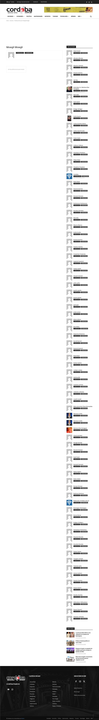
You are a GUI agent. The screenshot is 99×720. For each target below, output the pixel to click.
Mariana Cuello (77, 413)
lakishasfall (76, 377)
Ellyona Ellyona (77, 225)
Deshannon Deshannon (80, 203)
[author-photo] (12, 55)
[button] (91, 16)
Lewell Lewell (77, 399)
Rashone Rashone (78, 493)
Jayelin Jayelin (77, 290)
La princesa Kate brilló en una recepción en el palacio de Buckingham (83, 634)
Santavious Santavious (80, 529)
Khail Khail (76, 355)
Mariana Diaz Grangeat (80, 428)
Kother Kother (77, 363)
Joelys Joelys (77, 312)
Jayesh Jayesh (77, 297)
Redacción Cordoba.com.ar (81, 500)
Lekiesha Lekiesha (78, 392)
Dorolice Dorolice (78, 210)
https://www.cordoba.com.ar (78, 177)
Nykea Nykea (77, 471)
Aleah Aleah (76, 51)
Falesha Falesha (78, 247)
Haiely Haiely (77, 268)
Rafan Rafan (77, 479)
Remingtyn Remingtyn (79, 508)
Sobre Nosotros (78, 688)
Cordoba (75, 174)
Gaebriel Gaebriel (78, 261)
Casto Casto (76, 138)
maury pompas (77, 435)
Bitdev (22, 718)
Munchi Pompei (78, 450)
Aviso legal (77, 691)
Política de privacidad (79, 695)
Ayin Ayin (76, 94)
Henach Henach (78, 276)
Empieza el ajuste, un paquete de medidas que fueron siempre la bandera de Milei (84, 650)
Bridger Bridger (77, 109)
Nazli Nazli (76, 457)
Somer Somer (77, 551)
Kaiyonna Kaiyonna (79, 334)
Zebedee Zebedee (78, 616)
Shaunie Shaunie (78, 537)
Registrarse (44, 2)
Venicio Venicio (77, 580)
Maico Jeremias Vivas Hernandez (82, 406)
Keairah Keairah (78, 348)
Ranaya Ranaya (77, 486)
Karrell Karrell (77, 341)
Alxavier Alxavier (78, 65)
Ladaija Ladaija (77, 370)
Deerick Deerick (78, 189)
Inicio (7, 20)
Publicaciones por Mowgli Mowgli (21, 20)
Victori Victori (77, 587)
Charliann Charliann (79, 152)
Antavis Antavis (77, 73)
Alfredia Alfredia (78, 58)
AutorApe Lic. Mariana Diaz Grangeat (81, 88)
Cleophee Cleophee (79, 167)
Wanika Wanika (78, 595)
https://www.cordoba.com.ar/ (79, 92)
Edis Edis (75, 218)
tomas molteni (77, 573)
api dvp (75, 80)
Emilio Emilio (77, 232)
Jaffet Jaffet (76, 283)
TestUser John (77, 566)
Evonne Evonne (77, 239)
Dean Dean (76, 181)
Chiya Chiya (76, 160)
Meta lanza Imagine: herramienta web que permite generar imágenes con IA (84, 658)
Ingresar (35, 2)
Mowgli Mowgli (77, 442)
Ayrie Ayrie (76, 102)
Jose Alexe (76, 326)
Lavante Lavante (78, 384)
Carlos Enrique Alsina (79, 123)
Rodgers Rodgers (78, 522)
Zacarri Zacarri (77, 609)
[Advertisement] (49, 33)
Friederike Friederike (79, 254)
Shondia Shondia (78, 544)
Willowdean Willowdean (80, 602)
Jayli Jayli (76, 305)
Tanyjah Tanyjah (78, 558)
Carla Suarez (77, 116)
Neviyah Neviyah (78, 464)
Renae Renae (77, 515)
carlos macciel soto (79, 131)
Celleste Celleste (78, 145)
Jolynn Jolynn (77, 319)
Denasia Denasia (78, 196)
